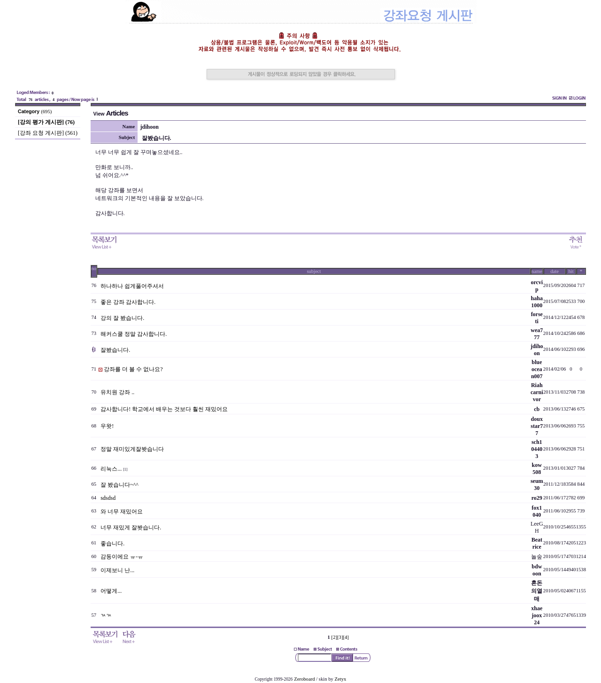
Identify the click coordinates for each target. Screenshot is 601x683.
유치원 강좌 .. (117, 392)
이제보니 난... (117, 570)
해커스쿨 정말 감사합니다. (133, 334)
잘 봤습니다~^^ (119, 484)
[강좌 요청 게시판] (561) (47, 133)
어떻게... (111, 591)
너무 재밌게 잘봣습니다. (130, 527)
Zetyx (341, 679)
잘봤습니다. (115, 350)
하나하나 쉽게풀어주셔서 (132, 286)
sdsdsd (108, 498)
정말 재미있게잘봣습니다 (132, 449)
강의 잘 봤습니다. (122, 318)
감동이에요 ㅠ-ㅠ (121, 556)
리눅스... (111, 469)
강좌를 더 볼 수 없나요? (133, 369)
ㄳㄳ (106, 615)
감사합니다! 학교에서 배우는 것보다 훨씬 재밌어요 (164, 409)
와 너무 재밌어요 (121, 511)
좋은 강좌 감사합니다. (127, 302)
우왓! (107, 426)
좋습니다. (112, 543)
